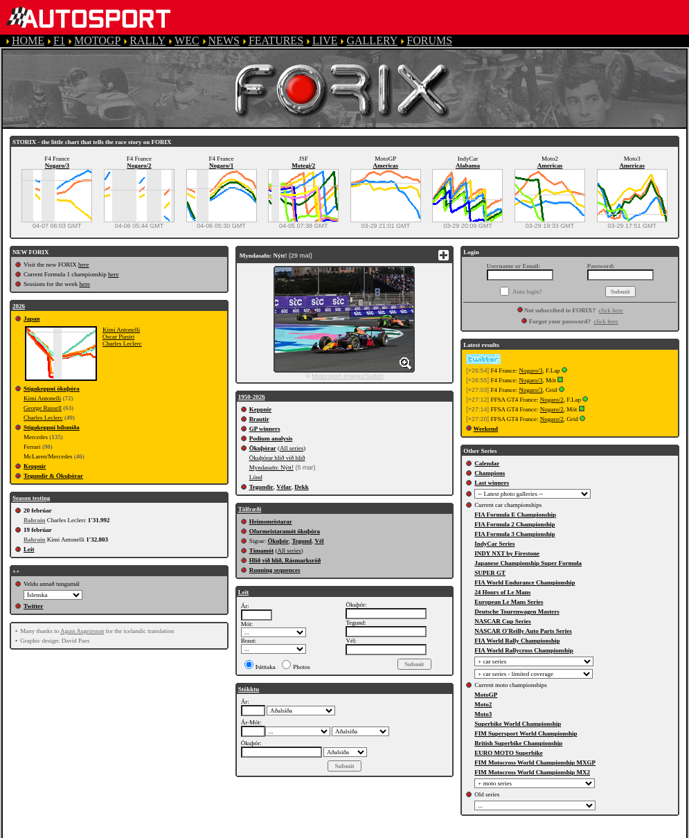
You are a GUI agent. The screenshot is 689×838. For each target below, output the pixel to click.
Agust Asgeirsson (82, 630)
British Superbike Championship (518, 743)
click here (611, 310)
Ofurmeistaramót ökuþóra (284, 531)
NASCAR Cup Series (502, 621)
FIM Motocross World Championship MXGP (535, 762)
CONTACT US (577, 831)
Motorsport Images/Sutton (348, 376)
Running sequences (275, 570)
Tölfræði (250, 509)
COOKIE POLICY (491, 831)
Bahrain (35, 520)
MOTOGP (97, 40)
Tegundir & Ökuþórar (53, 475)
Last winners (491, 482)
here (83, 264)
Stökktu (249, 689)
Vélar (284, 486)
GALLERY (371, 40)
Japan (32, 318)
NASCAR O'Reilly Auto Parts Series (523, 630)
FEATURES (276, 40)
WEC (187, 40)
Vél (319, 540)
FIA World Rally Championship (517, 640)
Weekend (486, 428)
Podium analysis (271, 438)
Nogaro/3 (57, 165)
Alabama (468, 165)
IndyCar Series (494, 543)
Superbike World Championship (517, 723)
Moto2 (483, 704)
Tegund (302, 540)
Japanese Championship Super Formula (528, 563)
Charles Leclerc (122, 343)
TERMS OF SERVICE (291, 831)
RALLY (147, 40)
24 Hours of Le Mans (502, 592)
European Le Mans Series (508, 601)
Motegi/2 (303, 165)
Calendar (486, 463)
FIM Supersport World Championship (525, 733)
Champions (489, 473)
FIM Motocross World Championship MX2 (532, 772)
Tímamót (261, 550)
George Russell (43, 407)
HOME (28, 40)
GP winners (264, 428)
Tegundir (261, 486)
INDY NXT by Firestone (506, 553)
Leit (29, 549)
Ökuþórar (262, 448)
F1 (59, 40)
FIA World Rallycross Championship (523, 650)
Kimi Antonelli (121, 329)
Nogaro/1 (221, 165)
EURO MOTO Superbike (508, 752)
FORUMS (429, 40)
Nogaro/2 (139, 165)
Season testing (31, 497)
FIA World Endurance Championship (524, 582)
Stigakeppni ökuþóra (52, 388)
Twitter (33, 606)
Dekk (301, 486)
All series (291, 448)
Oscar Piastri (118, 336)
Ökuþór (278, 540)
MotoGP (485, 694)
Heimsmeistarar (270, 521)
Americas (385, 165)
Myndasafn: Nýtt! (271, 467)
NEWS (224, 40)
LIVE (324, 40)
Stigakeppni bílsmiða (52, 427)
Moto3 (483, 714)
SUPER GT (489, 572)
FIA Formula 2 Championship (514, 524)
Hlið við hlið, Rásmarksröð (285, 560)
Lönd (255, 477)
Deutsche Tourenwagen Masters (516, 611)
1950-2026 (251, 396)
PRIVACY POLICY (395, 831)
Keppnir (35, 466)
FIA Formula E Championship (515, 514)
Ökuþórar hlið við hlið (277, 457)
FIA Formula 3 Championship (514, 534)
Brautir (259, 419)
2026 (18, 306)
